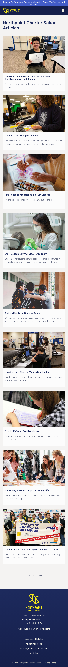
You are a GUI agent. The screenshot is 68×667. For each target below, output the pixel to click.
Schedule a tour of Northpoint (34, 628)
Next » (40, 575)
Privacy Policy (50, 662)
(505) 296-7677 (34, 623)
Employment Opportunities (34, 648)
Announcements (34, 643)
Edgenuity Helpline (34, 639)
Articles (34, 653)
